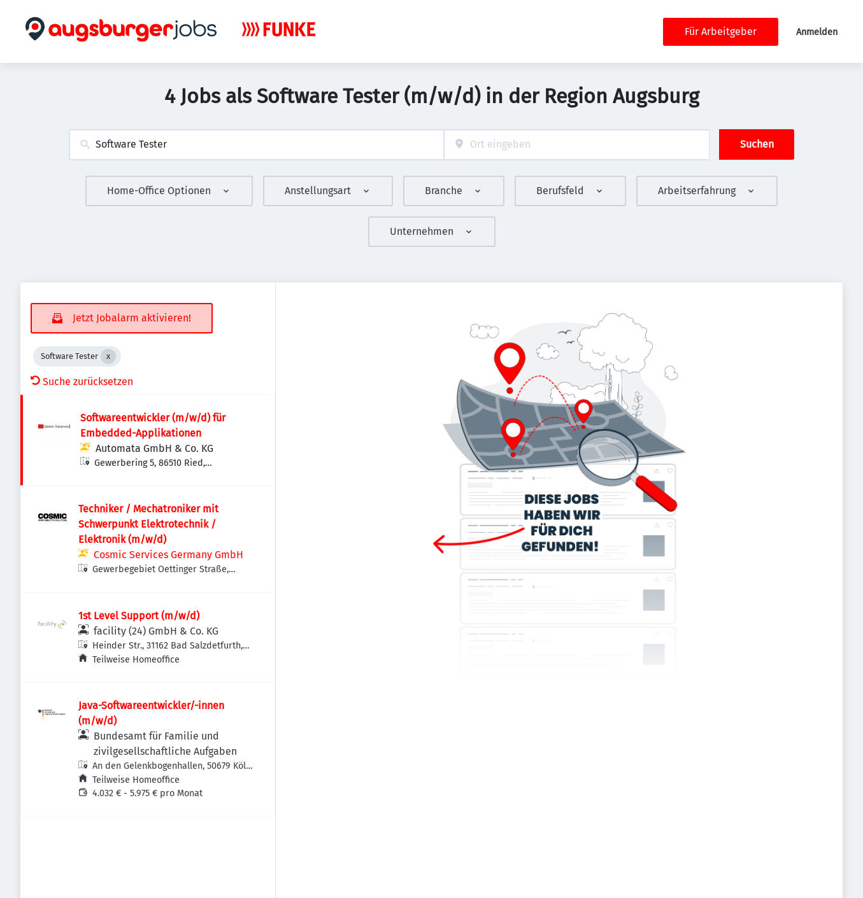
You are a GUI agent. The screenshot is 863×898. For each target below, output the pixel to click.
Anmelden (817, 32)
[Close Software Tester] (108, 356)
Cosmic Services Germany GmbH (168, 555)
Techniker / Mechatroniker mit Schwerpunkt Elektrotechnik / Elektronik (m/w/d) (148, 524)
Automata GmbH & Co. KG (154, 448)
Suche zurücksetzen (82, 381)
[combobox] (256, 144)
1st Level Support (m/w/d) (138, 616)
